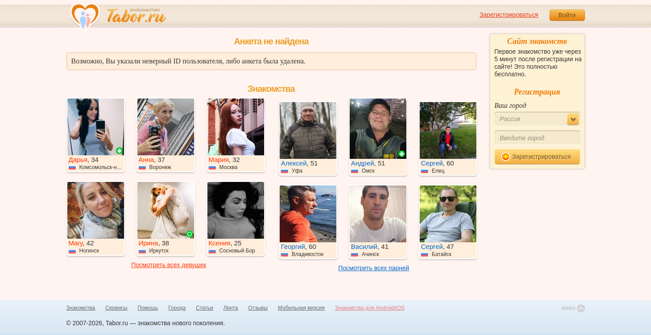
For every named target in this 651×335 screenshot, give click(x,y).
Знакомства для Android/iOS (370, 308)
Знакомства (80, 308)
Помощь (148, 308)
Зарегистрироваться (508, 14)
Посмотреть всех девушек (168, 264)
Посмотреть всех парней (373, 268)
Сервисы (116, 308)
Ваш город (510, 105)
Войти (567, 15)
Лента (230, 308)
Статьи (204, 308)
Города (177, 308)
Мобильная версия (301, 308)
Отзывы (258, 308)
